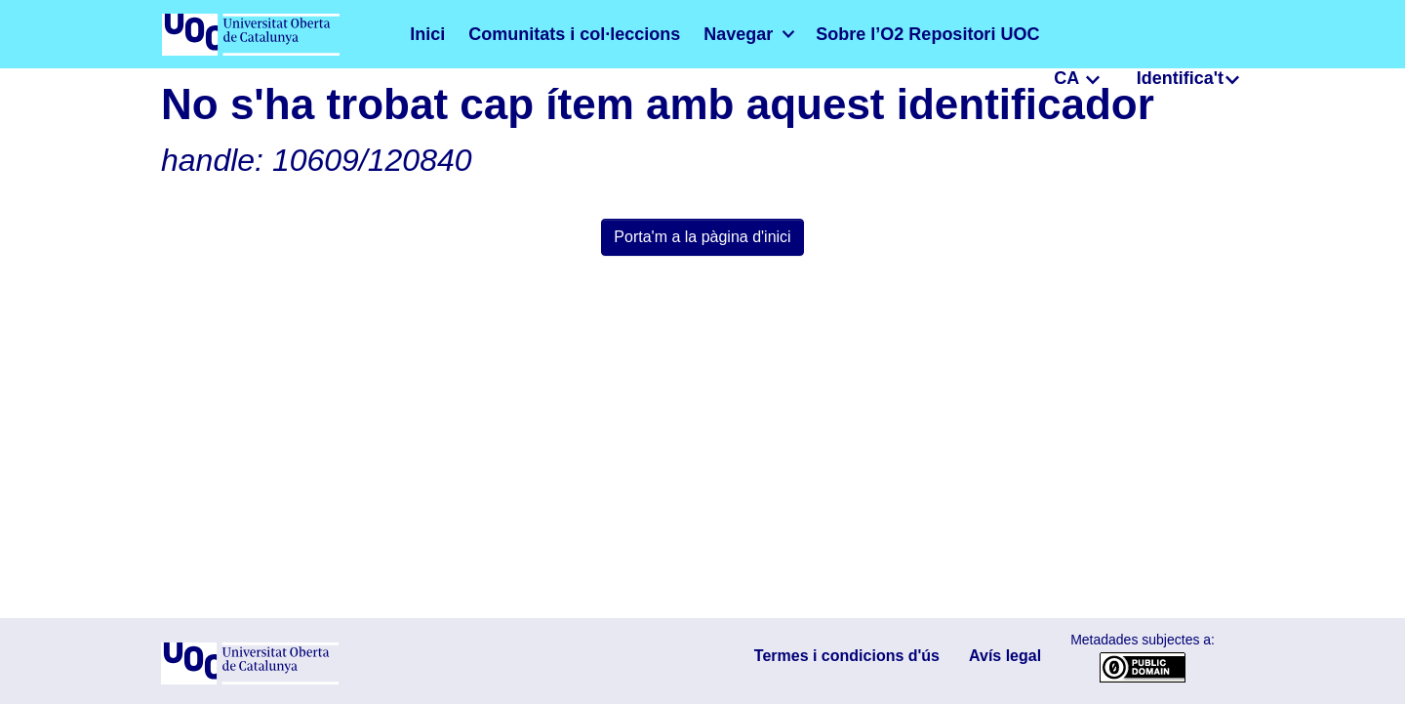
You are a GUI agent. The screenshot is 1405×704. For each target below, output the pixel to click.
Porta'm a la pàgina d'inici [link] (703, 237)
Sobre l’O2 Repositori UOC (840, 34)
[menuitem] (689, 34)
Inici (424, 34)
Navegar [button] (679, 34)
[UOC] (250, 680)
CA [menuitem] (1086, 33)
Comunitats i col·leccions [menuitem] (544, 34)
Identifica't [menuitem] (1186, 33)
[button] (1060, 34)
